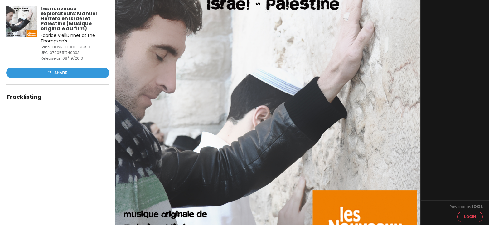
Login (470, 217)
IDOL (477, 206)
